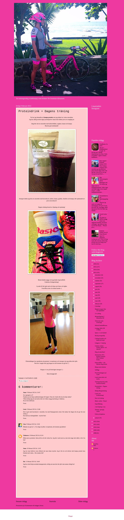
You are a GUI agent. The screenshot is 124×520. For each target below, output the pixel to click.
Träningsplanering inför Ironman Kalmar (101, 382)
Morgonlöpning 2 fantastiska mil (99, 317)
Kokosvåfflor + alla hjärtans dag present (101, 363)
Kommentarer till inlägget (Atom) (34, 505)
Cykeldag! (97, 306)
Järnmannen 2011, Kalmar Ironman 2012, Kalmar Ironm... (100, 357)
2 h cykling (98, 313)
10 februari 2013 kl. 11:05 (34, 448)
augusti (97, 286)
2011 (95, 424)
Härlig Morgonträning (101, 391)
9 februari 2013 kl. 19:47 (33, 392)
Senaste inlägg (21, 501)
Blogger (70, 516)
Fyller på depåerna (100, 414)
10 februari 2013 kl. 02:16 (36, 435)
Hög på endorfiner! (100, 352)
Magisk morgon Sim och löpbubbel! (100, 309)
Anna (24, 392)
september (98, 283)
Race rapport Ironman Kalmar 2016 (103, 162)
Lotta (24, 409)
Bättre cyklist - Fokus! (101, 401)
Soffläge (97, 370)
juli (96, 289)
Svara (24, 403)
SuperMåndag (98, 404)
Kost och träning (99, 398)
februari (97, 303)
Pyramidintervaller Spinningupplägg (104, 198)
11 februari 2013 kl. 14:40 (33, 461)
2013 (95, 272)
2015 (95, 267)
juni (96, 292)
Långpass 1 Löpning (100, 343)
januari (97, 418)
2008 (95, 433)
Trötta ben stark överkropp (99, 321)
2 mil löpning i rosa (100, 407)
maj (96, 295)
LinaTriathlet (95, 444)
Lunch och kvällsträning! (99, 394)
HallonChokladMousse (101, 325)
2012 (95, 421)
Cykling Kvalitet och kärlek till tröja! (100, 339)
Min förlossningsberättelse (104, 179)
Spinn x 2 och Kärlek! (101, 333)
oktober (97, 280)
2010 (95, 427)
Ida (24, 461)
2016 (95, 264)
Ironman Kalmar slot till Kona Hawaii (104, 232)
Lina (24, 424)
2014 (95, 269)
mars (96, 301)
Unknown (26, 435)
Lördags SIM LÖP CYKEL (100, 329)
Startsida (52, 501)
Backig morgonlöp (100, 335)
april (96, 298)
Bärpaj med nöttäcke (100, 367)
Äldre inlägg (83, 501)
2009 (95, 430)
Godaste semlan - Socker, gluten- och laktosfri (101, 347)
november (98, 278)
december (98, 275)
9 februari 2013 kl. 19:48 (33, 409)
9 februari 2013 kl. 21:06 (33, 424)
